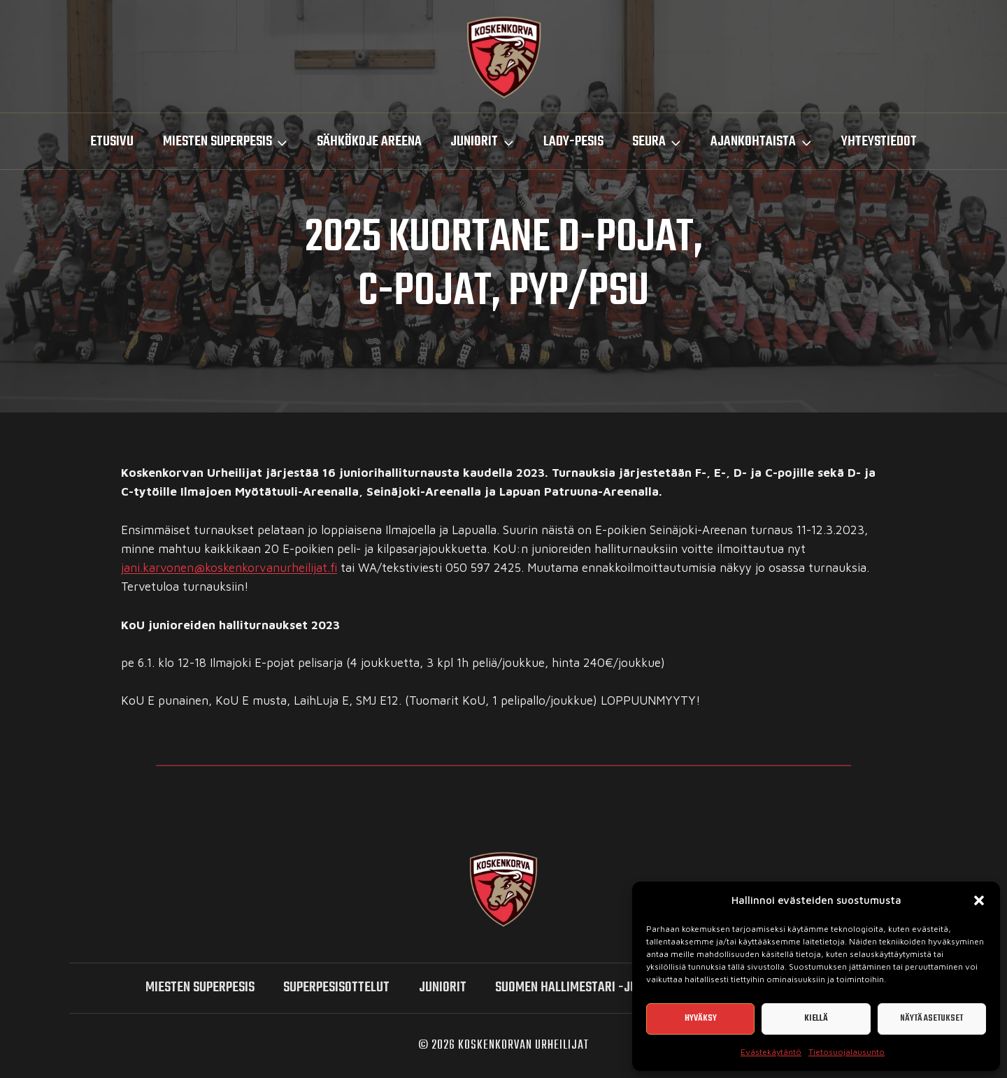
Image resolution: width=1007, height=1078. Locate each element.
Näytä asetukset (931, 1018)
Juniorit (442, 987)
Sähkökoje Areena (369, 141)
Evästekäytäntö (771, 1052)
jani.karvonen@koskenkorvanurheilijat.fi (229, 568)
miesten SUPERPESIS (200, 987)
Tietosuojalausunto (846, 1052)
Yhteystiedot (879, 141)
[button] (979, 900)
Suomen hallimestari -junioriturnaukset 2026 (628, 987)
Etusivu (112, 141)
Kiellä (816, 1018)
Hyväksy (701, 1018)
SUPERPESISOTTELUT (336, 987)
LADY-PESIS (573, 141)
